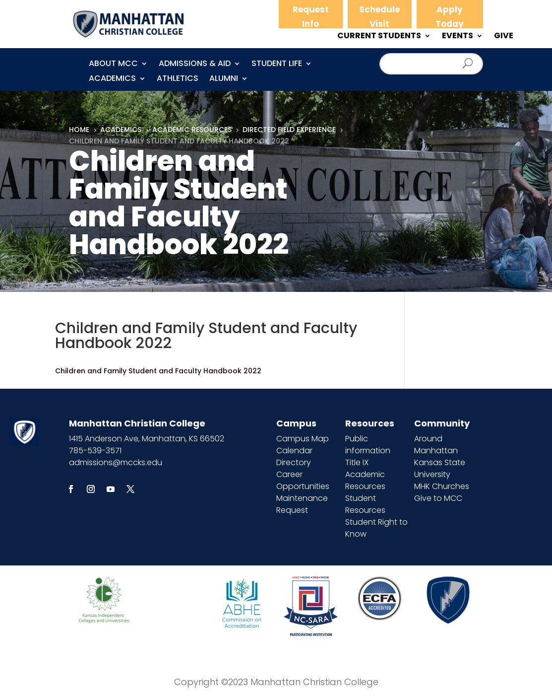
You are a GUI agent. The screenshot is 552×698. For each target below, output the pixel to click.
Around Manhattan (436, 444)
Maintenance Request (302, 504)
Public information (367, 444)
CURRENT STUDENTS (379, 36)
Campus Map (302, 438)
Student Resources (365, 504)
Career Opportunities (302, 480)
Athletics (177, 79)
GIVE (503, 36)
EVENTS (457, 36)
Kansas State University (439, 468)
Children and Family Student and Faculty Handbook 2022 (158, 371)
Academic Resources (365, 480)
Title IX (356, 462)
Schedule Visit (379, 16)
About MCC (113, 64)
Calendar (294, 450)
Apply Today (449, 16)
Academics (112, 79)
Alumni (223, 79)
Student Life (276, 64)
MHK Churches (441, 486)
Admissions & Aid (195, 64)
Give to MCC (438, 498)
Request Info (311, 16)
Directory (293, 462)
